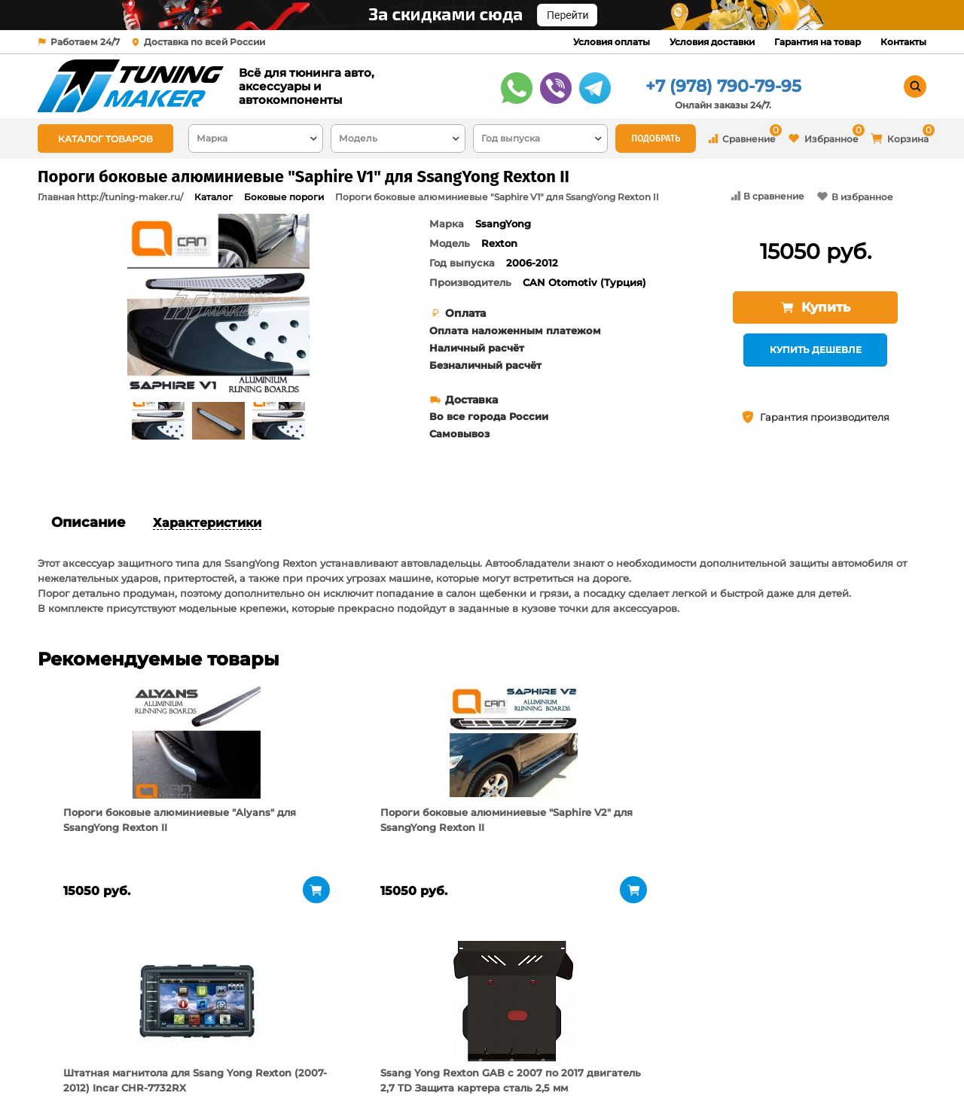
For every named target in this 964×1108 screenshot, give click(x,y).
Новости (217, 1067)
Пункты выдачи (236, 1048)
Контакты (903, 41)
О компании (228, 1029)
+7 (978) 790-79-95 (723, 86)
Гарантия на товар (817, 41)
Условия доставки (712, 41)
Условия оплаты (611, 41)
